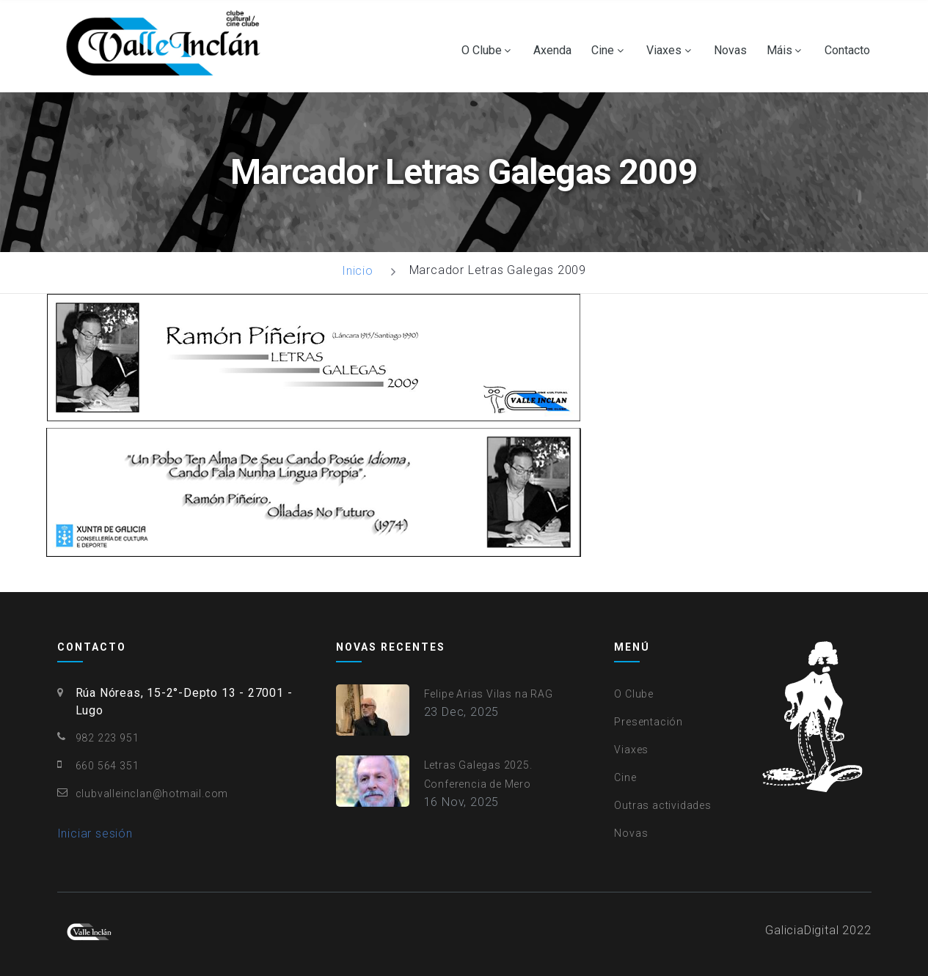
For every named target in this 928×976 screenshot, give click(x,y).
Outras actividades (662, 805)
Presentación (648, 722)
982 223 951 (107, 738)
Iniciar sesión (95, 833)
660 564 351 (107, 766)
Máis (779, 50)
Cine (602, 50)
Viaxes (664, 50)
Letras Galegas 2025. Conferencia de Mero (478, 774)
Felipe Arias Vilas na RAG (488, 694)
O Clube (481, 50)
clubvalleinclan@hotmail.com (152, 793)
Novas (730, 50)
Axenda (552, 50)
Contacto (847, 50)
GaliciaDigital (802, 930)
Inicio (357, 271)
